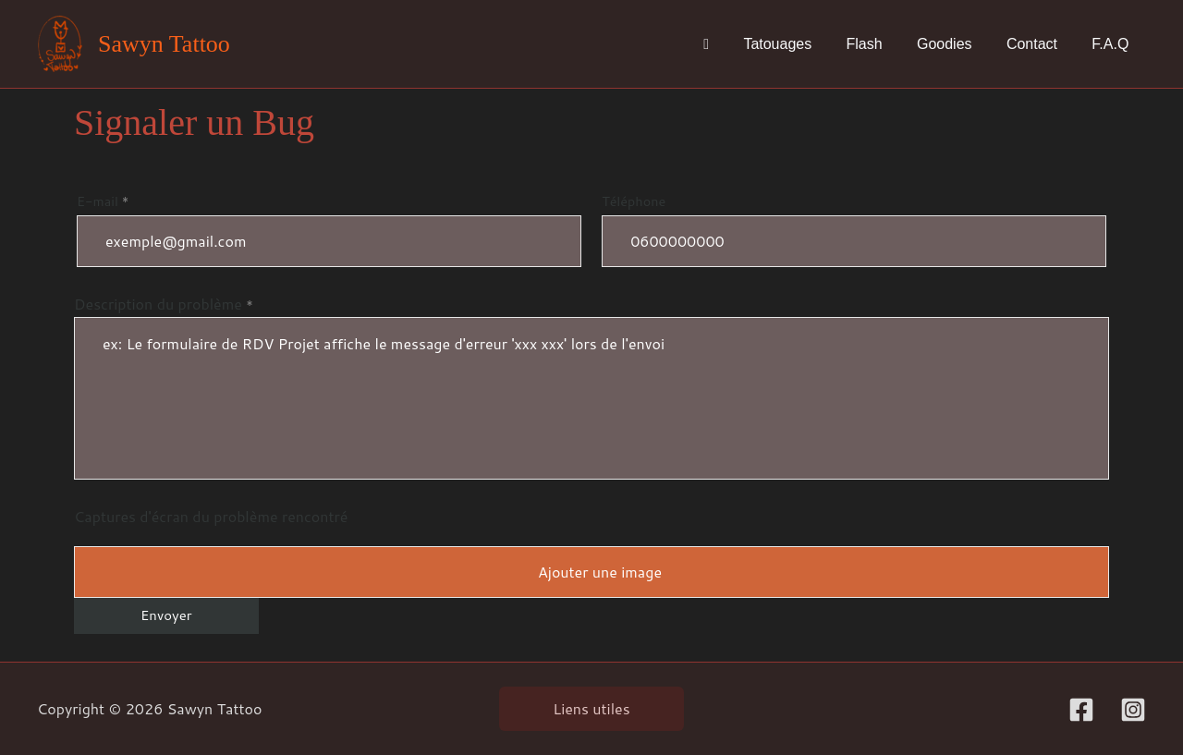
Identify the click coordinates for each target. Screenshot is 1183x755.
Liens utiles (591, 708)
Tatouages (799, 44)
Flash (881, 44)
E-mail (329, 229)
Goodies (956, 44)
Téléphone (854, 229)
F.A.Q (1112, 44)
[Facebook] (1081, 710)
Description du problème (591, 386)
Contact (1039, 44)
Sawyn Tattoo (164, 43)
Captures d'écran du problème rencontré (211, 516)
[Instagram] (1133, 710)
